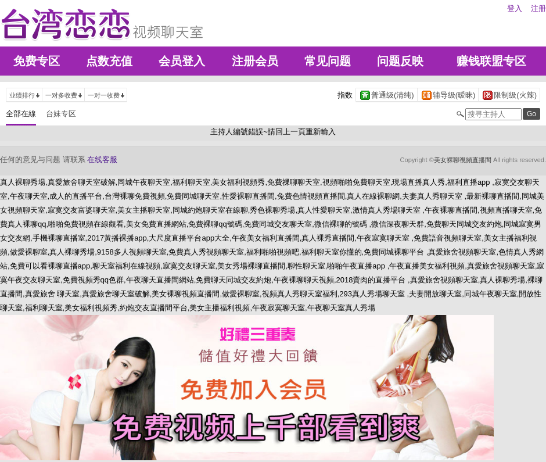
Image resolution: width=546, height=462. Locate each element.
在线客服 (102, 159)
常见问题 (327, 61)
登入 (514, 8)
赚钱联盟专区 (491, 61)
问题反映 (400, 61)
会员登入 (182, 61)
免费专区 (36, 61)
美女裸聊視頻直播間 (462, 159)
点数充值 (109, 61)
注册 (538, 8)
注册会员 (255, 61)
